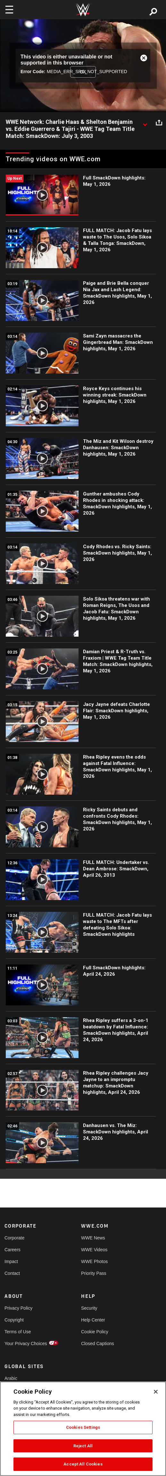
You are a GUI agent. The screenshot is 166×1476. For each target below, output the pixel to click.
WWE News (93, 1237)
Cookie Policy (94, 1331)
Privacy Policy (18, 1308)
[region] (83, 1428)
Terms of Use (17, 1331)
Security (89, 1308)
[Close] (156, 1392)
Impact (11, 1261)
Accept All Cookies (82, 1464)
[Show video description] (145, 122)
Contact (12, 1273)
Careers (12, 1249)
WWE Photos (94, 1261)
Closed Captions (97, 1343)
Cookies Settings (83, 1427)
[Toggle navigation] (9, 10)
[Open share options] (159, 122)
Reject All (83, 1445)
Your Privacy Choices (23, 1343)
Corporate (14, 1237)
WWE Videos (94, 1249)
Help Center (93, 1319)
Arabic (10, 1378)
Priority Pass (93, 1273)
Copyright (14, 1319)
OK (83, 71)
